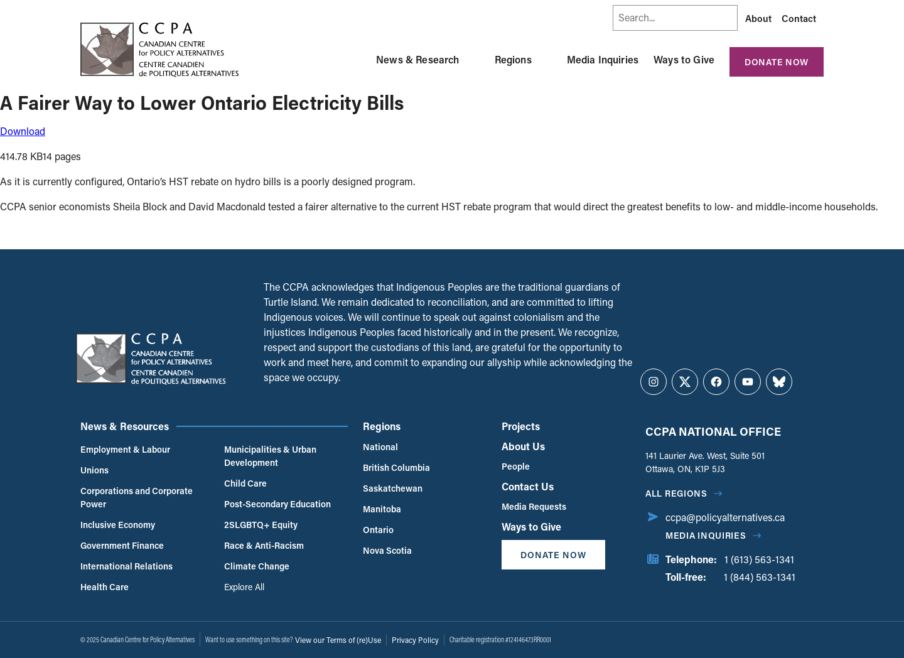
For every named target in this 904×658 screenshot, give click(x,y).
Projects (521, 426)
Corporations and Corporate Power (136, 497)
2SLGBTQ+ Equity (261, 525)
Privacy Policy (415, 640)
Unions (94, 470)
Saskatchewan (392, 488)
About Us (523, 446)
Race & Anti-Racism (264, 545)
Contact (799, 18)
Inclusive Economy (117, 525)
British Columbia (396, 467)
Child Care (245, 483)
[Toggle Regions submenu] (547, 59)
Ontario (378, 530)
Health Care (104, 587)
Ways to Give (684, 59)
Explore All (244, 587)
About (758, 18)
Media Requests (534, 506)
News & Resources (124, 426)
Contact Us (528, 486)
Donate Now (777, 62)
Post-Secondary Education (277, 504)
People (516, 466)
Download (22, 131)
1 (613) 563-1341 (759, 559)
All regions (676, 493)
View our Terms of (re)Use (338, 640)
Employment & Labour (125, 449)
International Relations (126, 566)
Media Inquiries (602, 59)
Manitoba (382, 509)
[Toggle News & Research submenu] (475, 59)
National (380, 447)
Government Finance (122, 545)
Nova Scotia (387, 550)
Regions (513, 59)
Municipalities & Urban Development (270, 455)
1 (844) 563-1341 (759, 576)
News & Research (417, 59)
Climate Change (256, 566)
